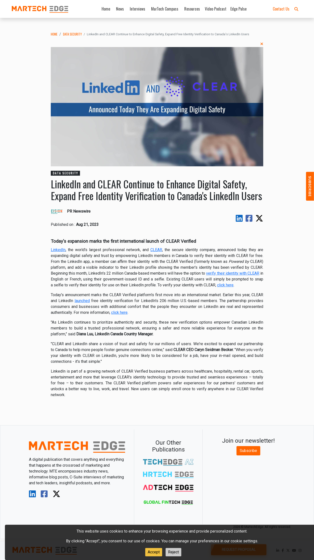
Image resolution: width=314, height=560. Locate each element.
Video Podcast (215, 9)
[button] (296, 9)
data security (72, 34)
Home (106, 9)
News (120, 9)
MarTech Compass (164, 9)
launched (82, 300)
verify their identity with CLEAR (232, 273)
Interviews (137, 9)
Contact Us (281, 9)
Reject (173, 552)
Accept (154, 552)
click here (225, 285)
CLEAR (156, 249)
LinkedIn (58, 249)
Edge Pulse (238, 9)
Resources (192, 9)
